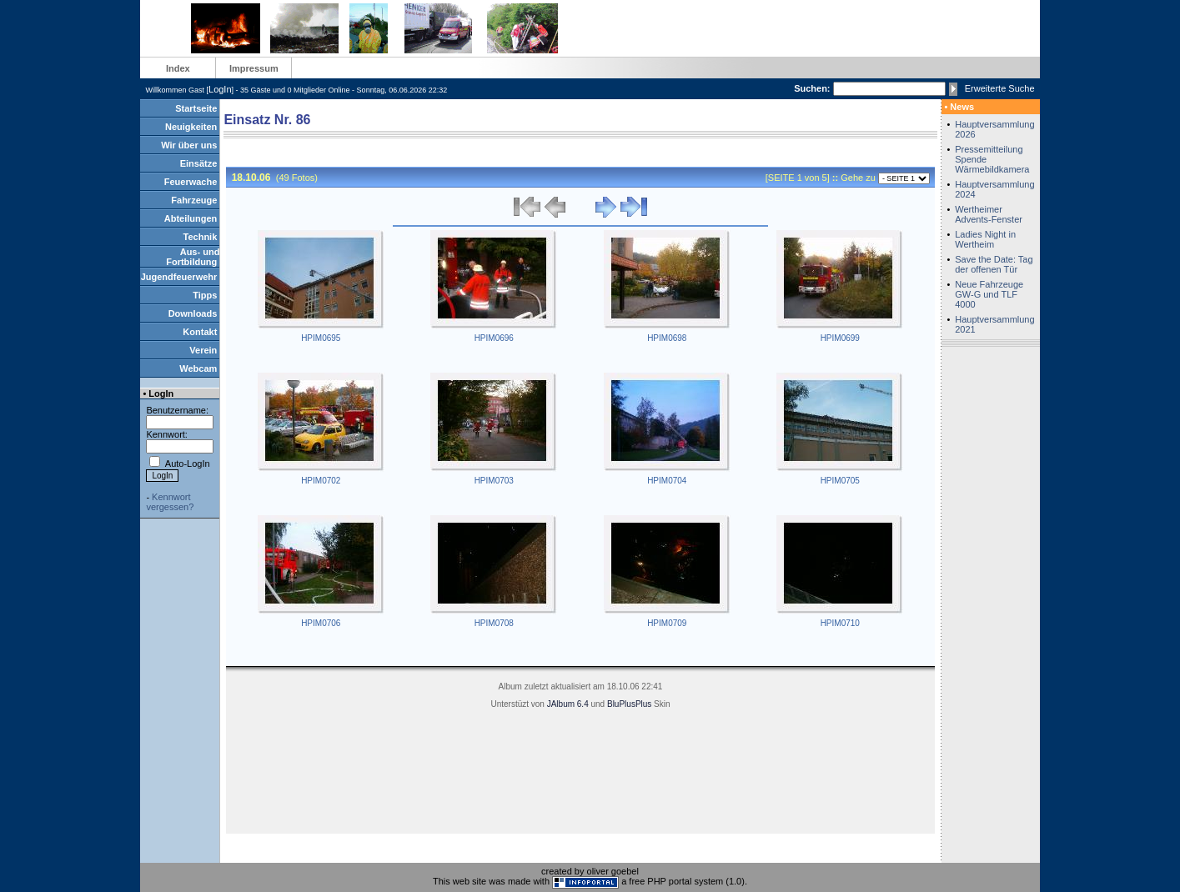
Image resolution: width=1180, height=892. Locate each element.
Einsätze (199, 163)
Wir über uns (189, 145)
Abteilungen (191, 218)
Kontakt (200, 332)
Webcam (198, 368)
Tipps (205, 295)
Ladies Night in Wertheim (985, 239)
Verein (203, 350)
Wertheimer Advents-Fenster (988, 214)
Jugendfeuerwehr (179, 277)
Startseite (196, 108)
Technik (200, 237)
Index (178, 68)
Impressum (254, 68)
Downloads (193, 313)
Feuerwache (191, 182)
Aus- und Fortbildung (192, 257)
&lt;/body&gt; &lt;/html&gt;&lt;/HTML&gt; (580, 500)
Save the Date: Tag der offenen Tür (993, 264)
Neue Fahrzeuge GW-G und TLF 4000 (989, 294)
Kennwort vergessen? (169, 502)
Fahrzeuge (194, 200)
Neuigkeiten (191, 127)
